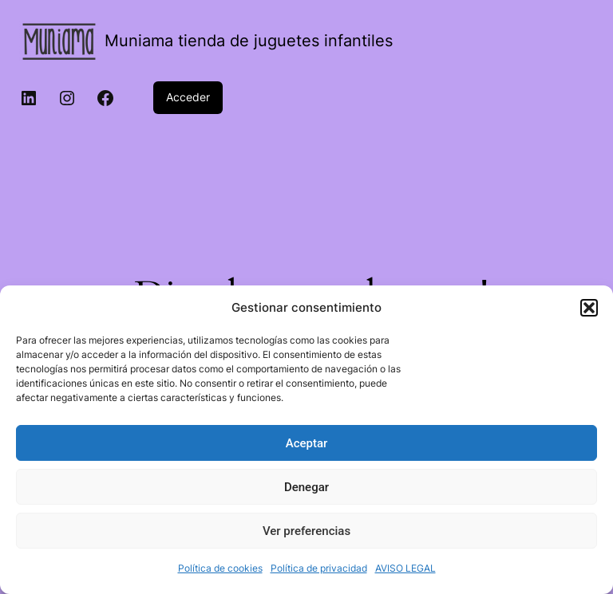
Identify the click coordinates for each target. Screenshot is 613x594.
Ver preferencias (306, 531)
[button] (589, 308)
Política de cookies (220, 568)
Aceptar (307, 443)
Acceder (188, 97)
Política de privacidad (319, 568)
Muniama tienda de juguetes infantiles (249, 40)
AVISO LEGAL (405, 568)
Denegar (306, 487)
